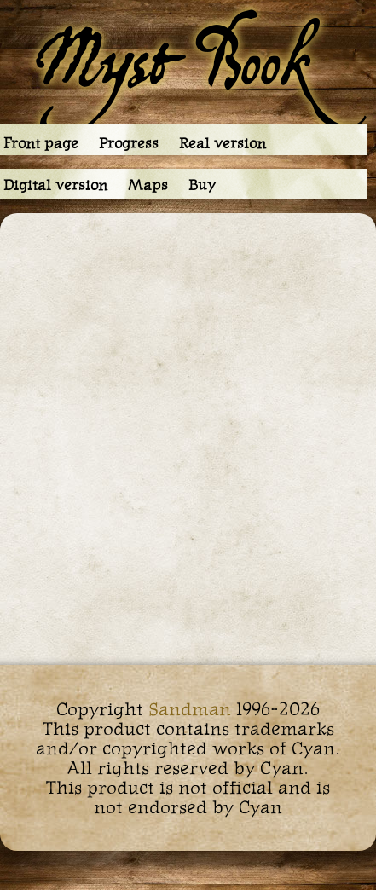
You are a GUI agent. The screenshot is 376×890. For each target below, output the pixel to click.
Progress (129, 143)
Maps (148, 185)
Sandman (189, 709)
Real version (222, 143)
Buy (202, 185)
